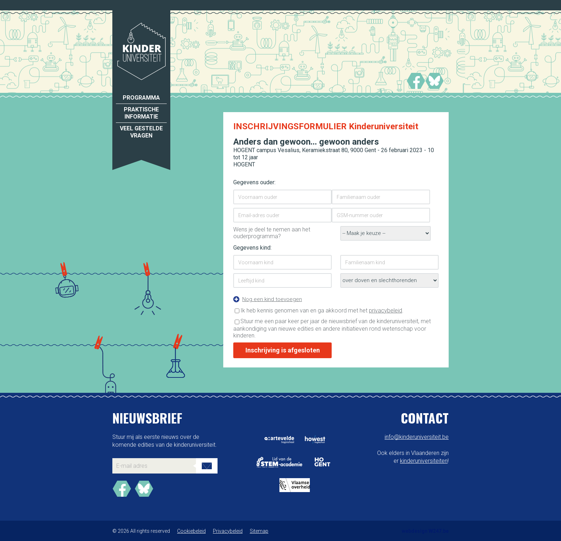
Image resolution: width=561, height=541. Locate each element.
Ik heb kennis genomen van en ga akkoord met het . (322, 310)
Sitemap (259, 531)
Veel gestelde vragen (141, 132)
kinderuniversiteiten (424, 460)
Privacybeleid (228, 531)
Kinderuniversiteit (141, 51)
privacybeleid (385, 310)
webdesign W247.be (425, 531)
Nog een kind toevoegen (272, 299)
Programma (141, 97)
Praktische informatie (141, 113)
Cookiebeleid (191, 531)
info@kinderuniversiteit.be (417, 437)
